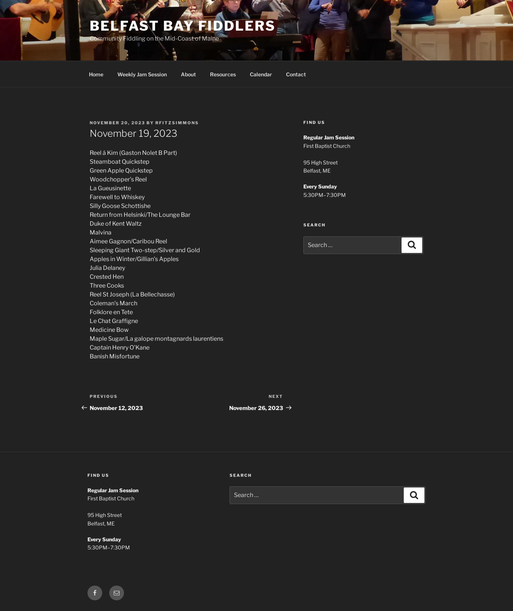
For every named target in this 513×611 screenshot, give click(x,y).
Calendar (261, 74)
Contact (296, 74)
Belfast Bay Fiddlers (183, 26)
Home (96, 74)
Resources (223, 74)
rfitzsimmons (177, 122)
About (188, 74)
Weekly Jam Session (142, 74)
